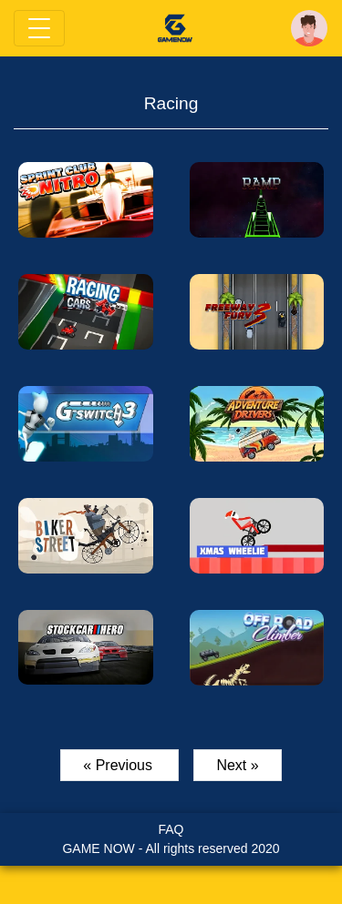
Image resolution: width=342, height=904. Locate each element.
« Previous (119, 765)
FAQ (170, 829)
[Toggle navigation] (39, 28)
